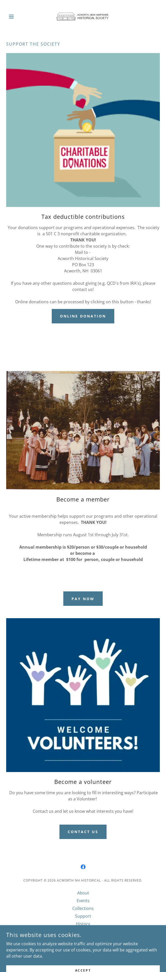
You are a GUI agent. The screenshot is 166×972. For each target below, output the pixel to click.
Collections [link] (83, 908)
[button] (17, 16)
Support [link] (83, 916)
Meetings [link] (83, 931)
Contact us (83, 831)
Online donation (83, 316)
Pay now (83, 598)
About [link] (83, 893)
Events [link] (83, 900)
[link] (83, 16)
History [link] (83, 924)
